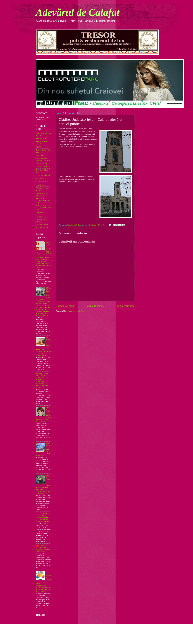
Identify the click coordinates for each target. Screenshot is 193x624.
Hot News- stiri (41, 178)
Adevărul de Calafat (78, 12)
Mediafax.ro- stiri (42, 182)
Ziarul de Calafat (42, 224)
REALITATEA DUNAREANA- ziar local (43, 200)
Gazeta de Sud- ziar (43, 175)
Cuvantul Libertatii (42, 167)
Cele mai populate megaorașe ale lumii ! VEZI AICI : (43, 548)
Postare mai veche (125, 306)
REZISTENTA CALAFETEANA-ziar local (43, 207)
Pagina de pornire (95, 306)
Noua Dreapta (41, 185)
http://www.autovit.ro (43, 228)
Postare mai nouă (65, 306)
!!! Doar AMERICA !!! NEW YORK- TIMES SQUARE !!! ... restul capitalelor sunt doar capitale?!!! (43, 517)
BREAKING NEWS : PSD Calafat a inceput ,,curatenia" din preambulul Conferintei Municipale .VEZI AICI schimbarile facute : (43, 380)
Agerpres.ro (40, 147)
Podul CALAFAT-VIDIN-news (42, 194)
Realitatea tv (40, 213)
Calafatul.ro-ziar (41, 164)
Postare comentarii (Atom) (75, 311)
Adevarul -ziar (41, 138)
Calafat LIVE (40, 155)
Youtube (39, 216)
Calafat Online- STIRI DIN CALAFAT (43, 159)
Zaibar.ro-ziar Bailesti (40, 220)
